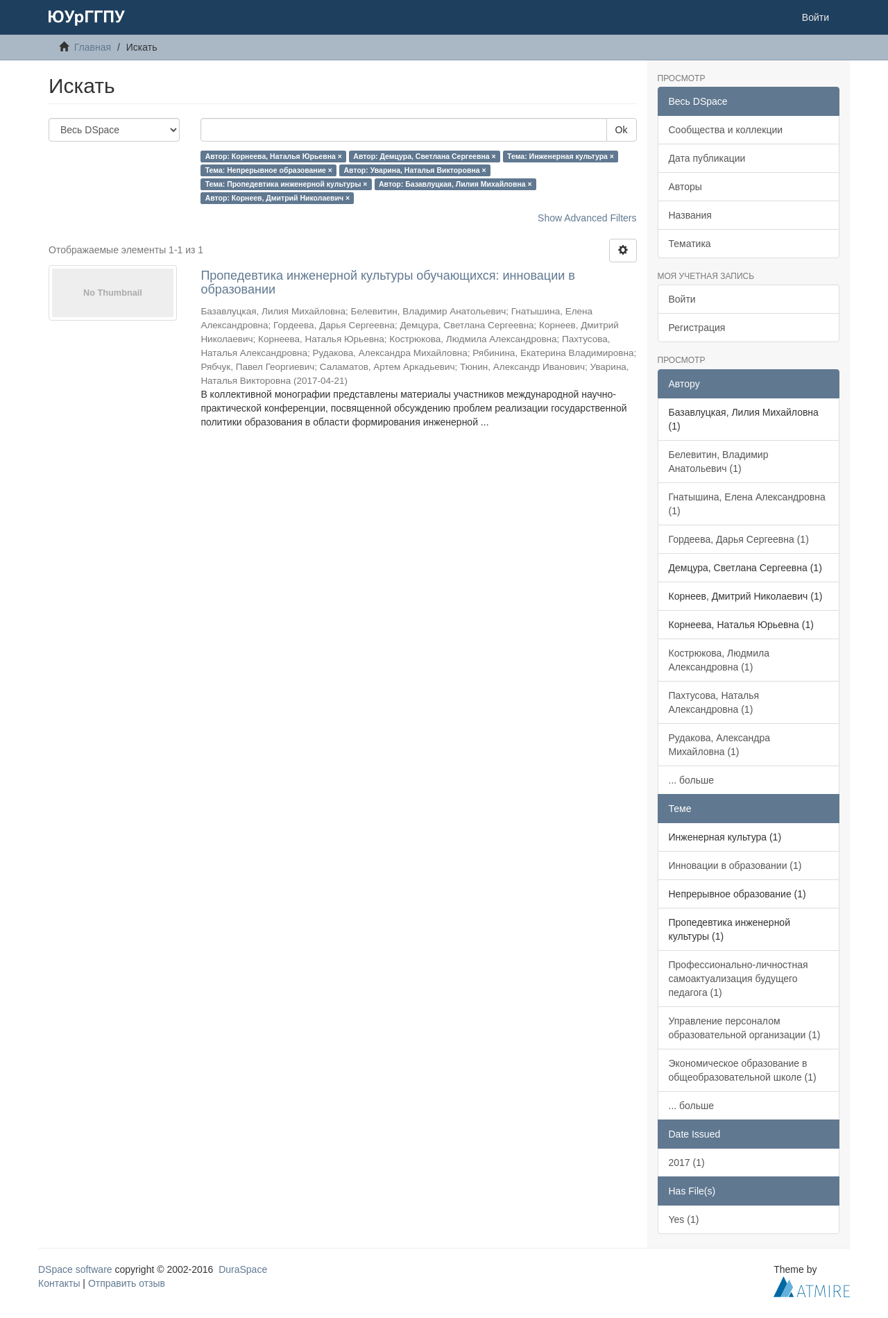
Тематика (690, 243)
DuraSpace (243, 1269)
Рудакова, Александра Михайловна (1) (720, 744)
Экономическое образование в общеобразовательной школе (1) (743, 1070)
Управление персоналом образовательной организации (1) (745, 1027)
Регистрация (697, 327)
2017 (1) (687, 1162)
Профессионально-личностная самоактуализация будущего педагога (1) (738, 978)
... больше (692, 780)
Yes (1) (684, 1219)
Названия (690, 215)
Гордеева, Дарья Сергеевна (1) (739, 539)
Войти (682, 299)
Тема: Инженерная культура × (560, 156)
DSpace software (75, 1269)
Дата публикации (707, 158)
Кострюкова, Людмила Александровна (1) (719, 660)
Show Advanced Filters (587, 217)
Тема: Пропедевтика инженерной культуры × (286, 184)
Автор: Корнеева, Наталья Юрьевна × (273, 156)
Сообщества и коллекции (726, 129)
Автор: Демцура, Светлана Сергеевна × (424, 156)
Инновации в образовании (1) (735, 865)
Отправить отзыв (126, 1283)
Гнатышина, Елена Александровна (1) (747, 503)
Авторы (685, 186)
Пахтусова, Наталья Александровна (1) (714, 702)
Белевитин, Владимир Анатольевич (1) (719, 461)
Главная (92, 47)
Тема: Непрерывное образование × (268, 170)
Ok (621, 129)
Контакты (59, 1283)
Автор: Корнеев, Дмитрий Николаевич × (277, 198)
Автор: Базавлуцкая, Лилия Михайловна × (455, 184)
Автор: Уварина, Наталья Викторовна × (415, 170)
